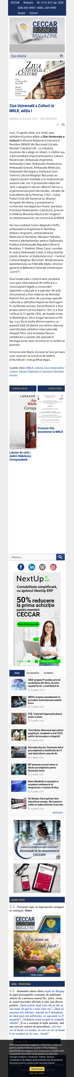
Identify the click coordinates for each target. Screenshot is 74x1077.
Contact (33, 13)
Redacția (28, 2)
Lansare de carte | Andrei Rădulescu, (20, 456)
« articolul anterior (19, 388)
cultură (38, 368)
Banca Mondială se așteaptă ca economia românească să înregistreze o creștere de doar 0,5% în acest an (43, 786)
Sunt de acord (37, 1069)
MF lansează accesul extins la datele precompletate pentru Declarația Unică (43, 767)
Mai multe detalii (37, 1073)
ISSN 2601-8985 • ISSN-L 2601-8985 (37, 7)
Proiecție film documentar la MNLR (50, 429)
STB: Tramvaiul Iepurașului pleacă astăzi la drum (45, 715)
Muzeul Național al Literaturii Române (41, 371)
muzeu (13, 375)
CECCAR (15, 2)
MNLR (29, 368)
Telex (17, 673)
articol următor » (55, 388)
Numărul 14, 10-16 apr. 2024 (23, 118)
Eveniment (49, 673)
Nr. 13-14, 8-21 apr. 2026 (50, 2)
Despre (21, 13)
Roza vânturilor (18, 56)
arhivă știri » (58, 812)
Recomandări (33, 673)
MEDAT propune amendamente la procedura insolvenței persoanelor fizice (45, 700)
